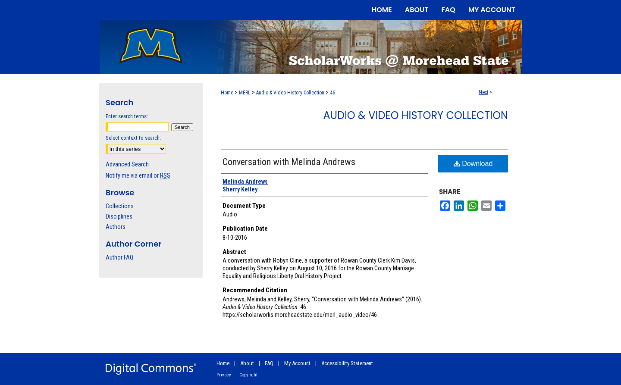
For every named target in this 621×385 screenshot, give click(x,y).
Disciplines (119, 216)
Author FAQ (119, 257)
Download (473, 163)
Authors (115, 226)
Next (483, 92)
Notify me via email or (138, 175)
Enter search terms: (127, 116)
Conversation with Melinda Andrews (289, 162)
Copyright (248, 375)
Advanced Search (127, 164)
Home (227, 93)
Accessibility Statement (347, 363)
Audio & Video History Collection (290, 93)
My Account (297, 363)
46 (332, 93)
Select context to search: (133, 138)
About (247, 363)
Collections (120, 206)
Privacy (223, 375)
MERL (245, 93)
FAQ (269, 363)
